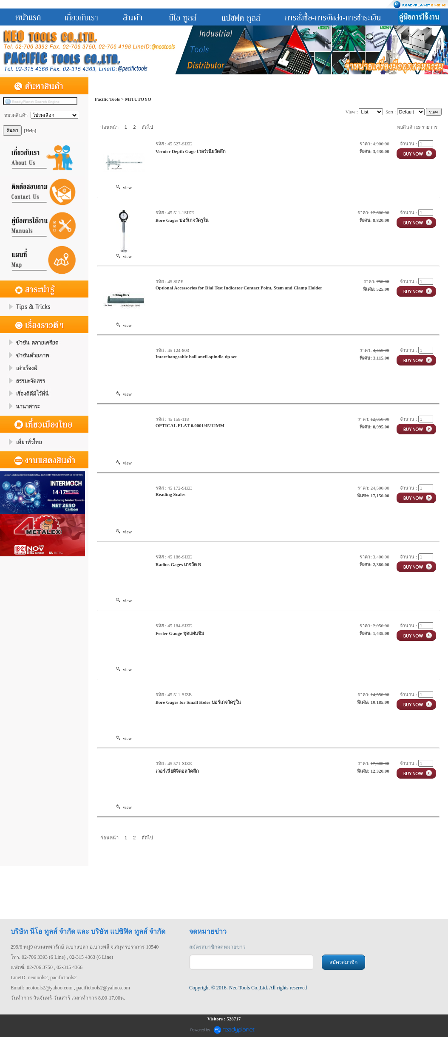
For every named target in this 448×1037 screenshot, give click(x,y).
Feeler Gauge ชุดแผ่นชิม (180, 633)
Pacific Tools (107, 99)
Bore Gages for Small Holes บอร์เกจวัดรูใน (198, 702)
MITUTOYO (138, 99)
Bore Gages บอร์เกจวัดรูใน (182, 220)
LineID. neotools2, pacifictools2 (44, 977)
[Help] (30, 130)
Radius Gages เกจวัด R (178, 564)
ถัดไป (147, 127)
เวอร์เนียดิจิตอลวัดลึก (177, 771)
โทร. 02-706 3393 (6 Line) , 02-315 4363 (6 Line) (62, 957)
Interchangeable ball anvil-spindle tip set (196, 356)
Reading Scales (171, 494)
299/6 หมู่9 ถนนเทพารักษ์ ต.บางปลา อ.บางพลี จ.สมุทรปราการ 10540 (85, 947)
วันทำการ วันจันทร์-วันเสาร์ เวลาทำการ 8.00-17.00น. (68, 998)
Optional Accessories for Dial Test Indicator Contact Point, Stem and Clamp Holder (239, 287)
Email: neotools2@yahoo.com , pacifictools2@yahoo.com (70, 988)
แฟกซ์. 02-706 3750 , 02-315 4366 (46, 967)
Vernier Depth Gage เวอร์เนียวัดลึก (191, 151)
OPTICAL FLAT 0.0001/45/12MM (190, 425)
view (124, 187)
